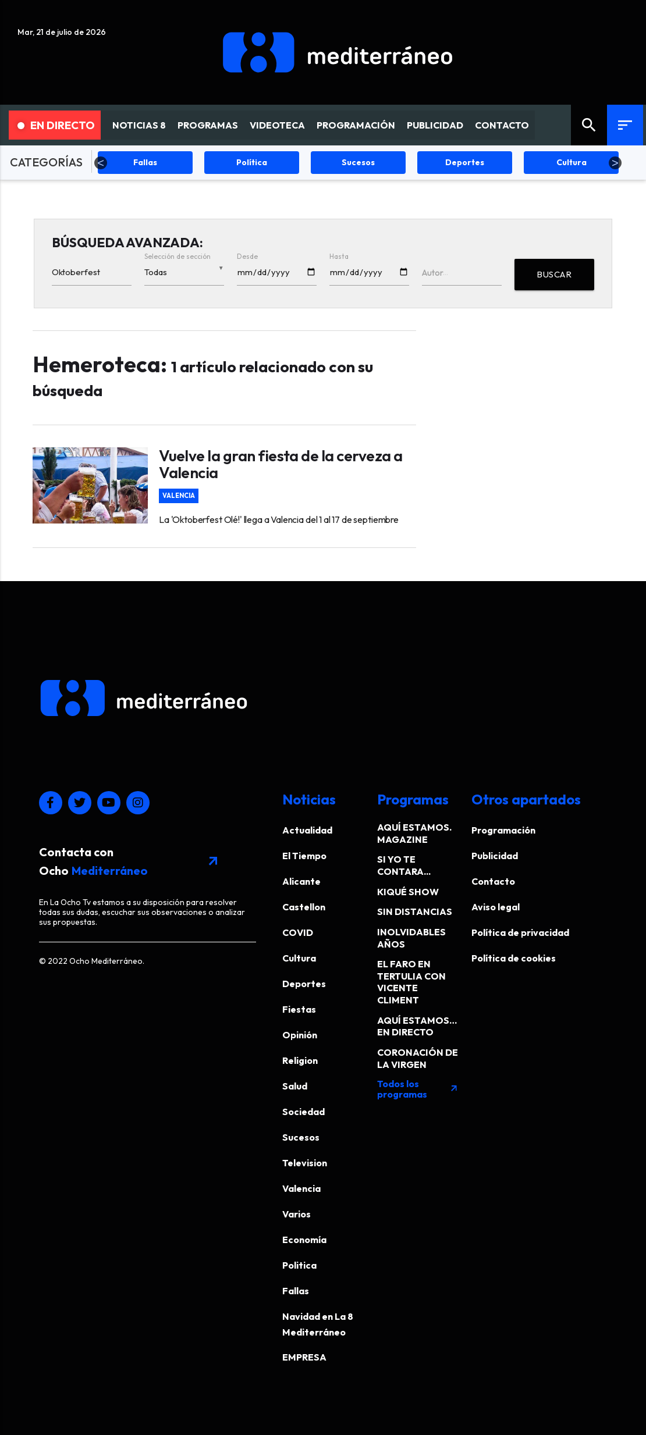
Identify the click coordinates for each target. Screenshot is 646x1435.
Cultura (299, 958)
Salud (294, 1086)
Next (615, 163)
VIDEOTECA (277, 125)
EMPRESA (304, 1357)
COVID (297, 932)
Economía (304, 1239)
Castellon (303, 907)
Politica (299, 1265)
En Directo (56, 125)
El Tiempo (304, 855)
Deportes (304, 983)
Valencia (178, 496)
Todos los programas (418, 1088)
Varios (296, 1214)
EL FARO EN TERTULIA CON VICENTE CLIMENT (411, 982)
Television (304, 1163)
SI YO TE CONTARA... (404, 865)
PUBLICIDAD (435, 125)
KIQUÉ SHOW (408, 892)
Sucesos (301, 1137)
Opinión (299, 1035)
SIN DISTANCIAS (414, 911)
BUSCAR (554, 274)
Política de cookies (513, 958)
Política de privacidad (520, 932)
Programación (503, 830)
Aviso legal (495, 907)
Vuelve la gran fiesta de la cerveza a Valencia (280, 464)
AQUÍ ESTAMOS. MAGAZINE (414, 833)
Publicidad (494, 855)
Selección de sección (177, 256)
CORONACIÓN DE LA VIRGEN (417, 1058)
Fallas (295, 1291)
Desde (247, 256)
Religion (300, 1060)
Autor (432, 272)
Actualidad (307, 830)
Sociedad (303, 1111)
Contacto (493, 881)
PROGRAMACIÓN (356, 125)
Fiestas (299, 1009)
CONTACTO (502, 125)
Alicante (301, 881)
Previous (100, 163)
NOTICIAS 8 (139, 125)
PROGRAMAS (208, 125)
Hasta (339, 256)
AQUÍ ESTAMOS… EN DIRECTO (417, 1026)
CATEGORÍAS (46, 162)
